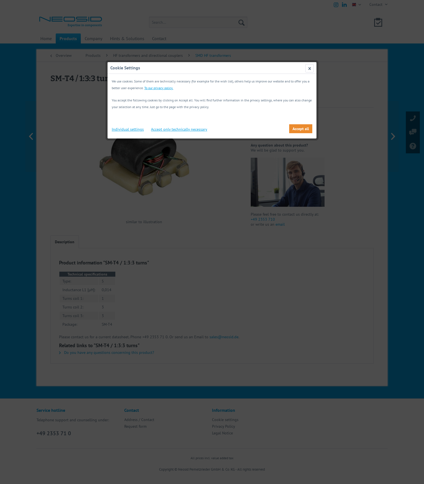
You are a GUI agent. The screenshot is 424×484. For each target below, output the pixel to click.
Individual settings (128, 129)
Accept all (301, 128)
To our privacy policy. (158, 88)
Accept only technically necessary (179, 129)
